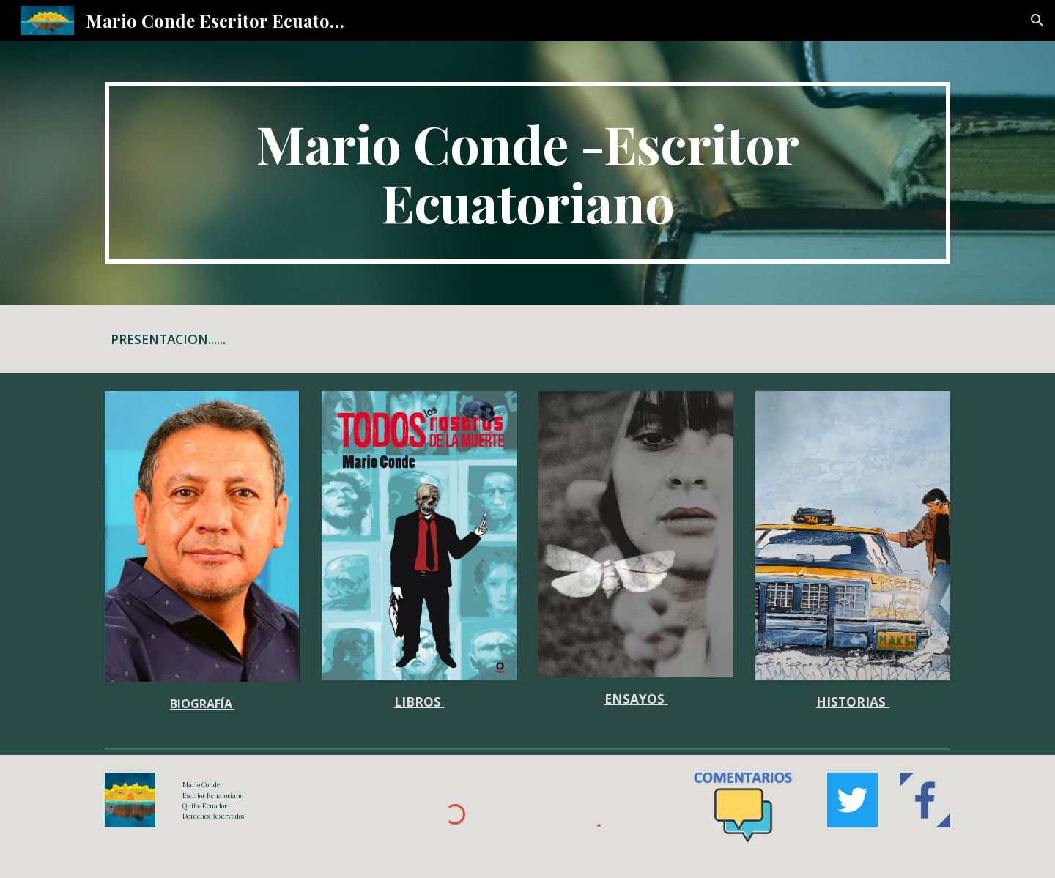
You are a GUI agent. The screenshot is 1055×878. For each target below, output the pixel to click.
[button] (1037, 20)
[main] (527, 173)
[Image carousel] (419, 535)
